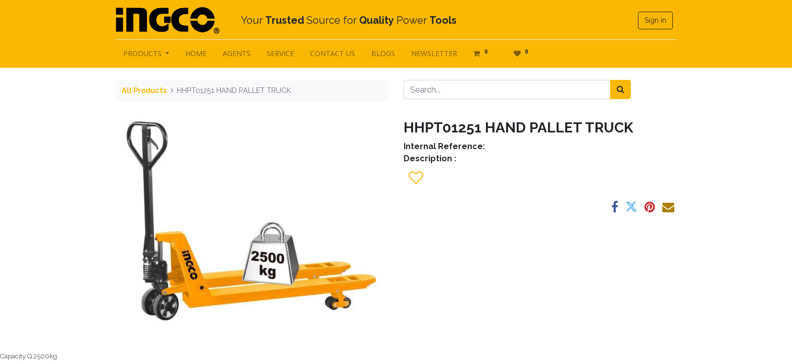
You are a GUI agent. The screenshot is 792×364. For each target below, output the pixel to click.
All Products (144, 90)
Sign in (655, 20)
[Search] (620, 89)
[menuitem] (197, 53)
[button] (415, 178)
